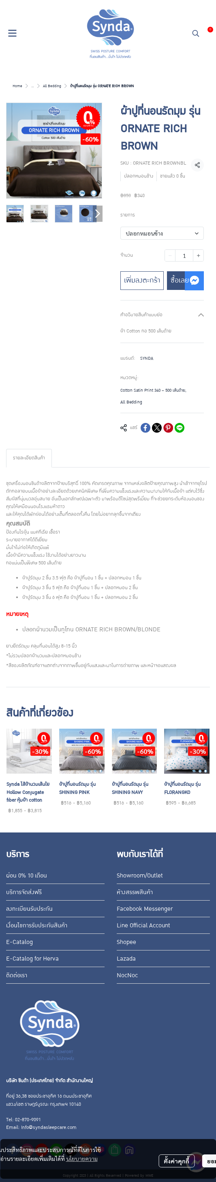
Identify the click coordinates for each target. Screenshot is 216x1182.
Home (17, 86)
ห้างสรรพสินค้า (135, 892)
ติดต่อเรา (16, 975)
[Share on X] (157, 428)
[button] (195, 33)
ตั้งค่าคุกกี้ (176, 1161)
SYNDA (146, 358)
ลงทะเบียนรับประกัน (29, 909)
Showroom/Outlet (140, 875)
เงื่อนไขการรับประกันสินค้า (36, 925)
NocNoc (127, 975)
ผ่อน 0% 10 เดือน (26, 875)
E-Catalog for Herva (32, 958)
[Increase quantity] (198, 255)
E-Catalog (19, 942)
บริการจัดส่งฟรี (24, 892)
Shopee (126, 942)
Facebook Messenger (145, 909)
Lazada (126, 958)
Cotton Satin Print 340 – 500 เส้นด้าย (153, 390)
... (32, 86)
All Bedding (52, 86)
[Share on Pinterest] (168, 428)
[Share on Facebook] (145, 428)
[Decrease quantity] (170, 255)
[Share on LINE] (179, 428)
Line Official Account (143, 925)
